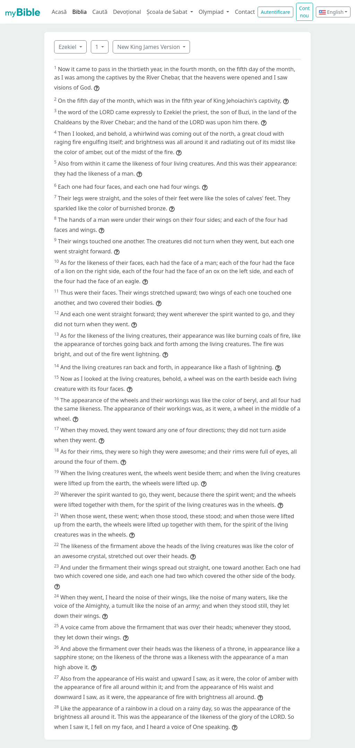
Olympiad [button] (212, 12)
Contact (245, 12)
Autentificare (275, 12)
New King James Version (149, 47)
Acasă (59, 12)
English (331, 12)
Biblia (79, 12)
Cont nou (304, 12)
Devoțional (127, 12)
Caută (99, 12)
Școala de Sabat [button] (168, 12)
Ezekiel (68, 47)
